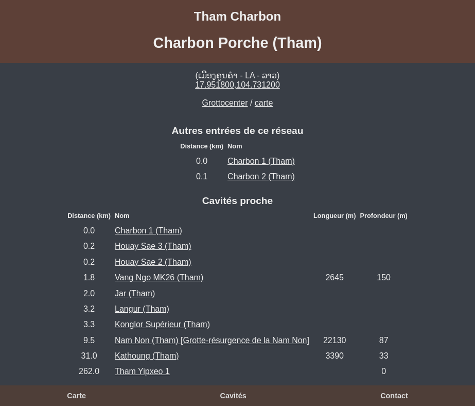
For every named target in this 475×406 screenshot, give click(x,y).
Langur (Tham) (142, 308)
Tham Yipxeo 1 (142, 371)
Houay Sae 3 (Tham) (153, 246)
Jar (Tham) (135, 293)
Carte (76, 396)
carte (264, 102)
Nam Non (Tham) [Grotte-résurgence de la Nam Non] (212, 340)
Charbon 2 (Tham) (261, 176)
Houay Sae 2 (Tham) (153, 262)
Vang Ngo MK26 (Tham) (159, 277)
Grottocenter (225, 102)
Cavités (233, 396)
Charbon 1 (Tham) (261, 161)
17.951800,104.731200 (237, 84)
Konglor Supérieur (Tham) (162, 324)
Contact (394, 396)
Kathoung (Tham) (147, 355)
